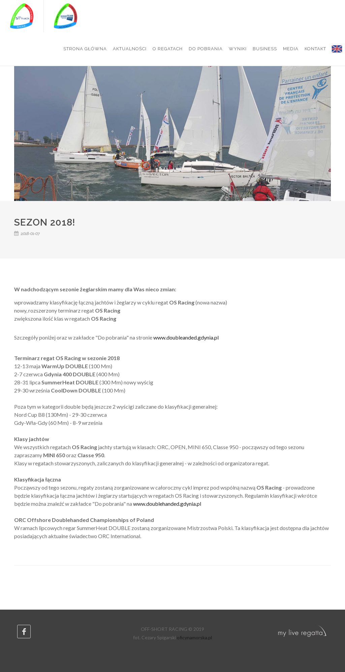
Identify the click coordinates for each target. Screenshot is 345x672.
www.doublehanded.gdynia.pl (167, 503)
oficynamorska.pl (194, 637)
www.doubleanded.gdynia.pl (186, 337)
